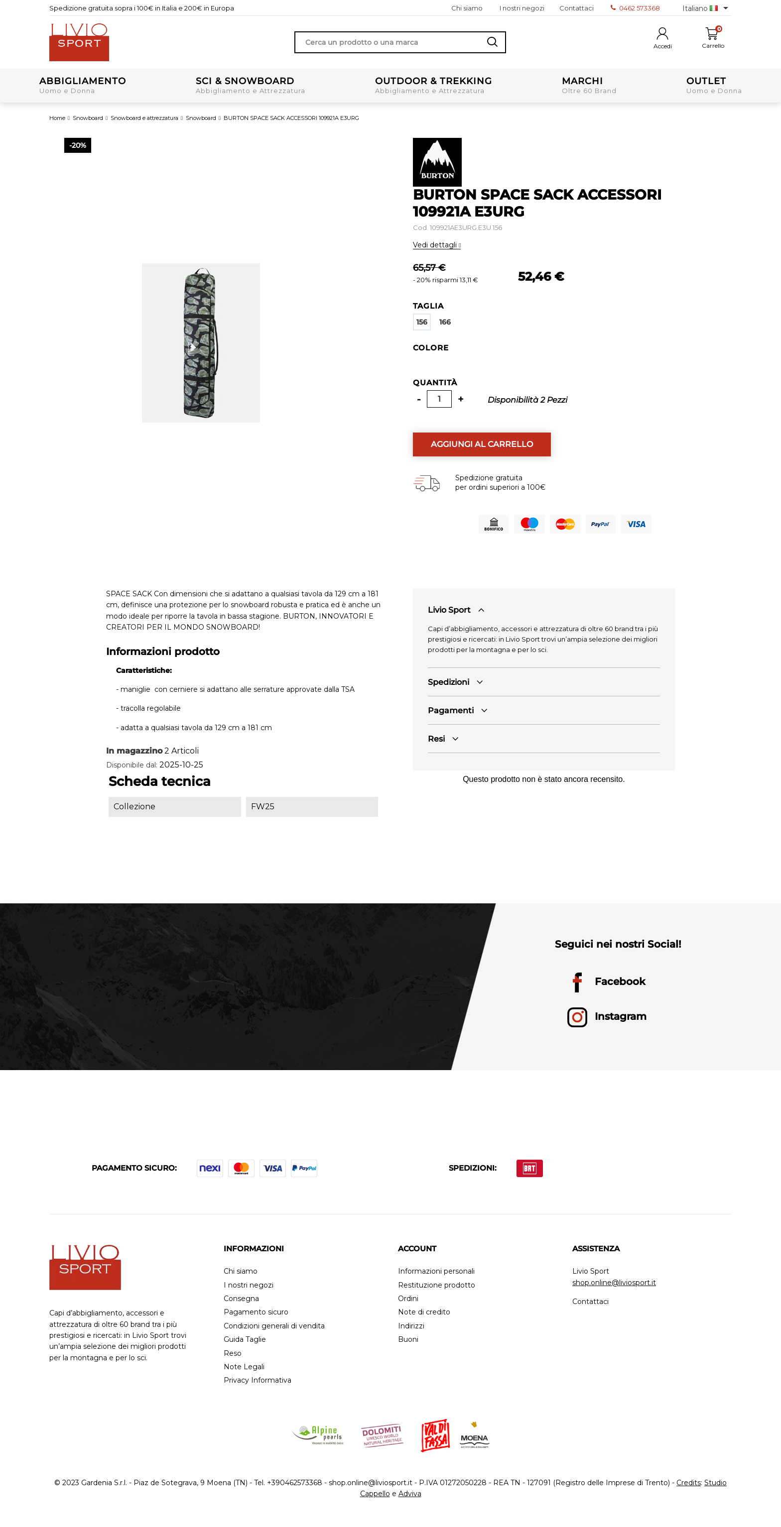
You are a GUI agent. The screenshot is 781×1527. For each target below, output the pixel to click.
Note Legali (244, 1367)
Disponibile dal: (131, 765)
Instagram (607, 1017)
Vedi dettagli (436, 244)
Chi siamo (467, 8)
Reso (233, 1353)
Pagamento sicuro (256, 1312)
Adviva (409, 1493)
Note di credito (424, 1312)
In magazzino (134, 751)
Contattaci (576, 8)
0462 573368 (635, 8)
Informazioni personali (436, 1271)
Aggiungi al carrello (482, 444)
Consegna (241, 1299)
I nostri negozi (522, 8)
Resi (436, 739)
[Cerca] (400, 42)
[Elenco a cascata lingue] (707, 8)
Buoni (408, 1339)
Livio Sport (449, 610)
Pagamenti (451, 710)
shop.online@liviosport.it (614, 1282)
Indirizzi (411, 1326)
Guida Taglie (245, 1339)
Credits (688, 1482)
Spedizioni (448, 682)
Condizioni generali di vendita (274, 1326)
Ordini (408, 1299)
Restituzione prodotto (436, 1285)
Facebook (606, 982)
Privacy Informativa (257, 1380)
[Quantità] (439, 399)
